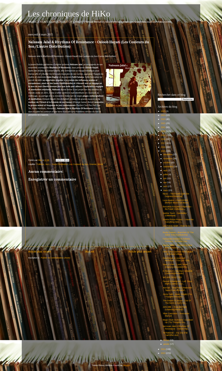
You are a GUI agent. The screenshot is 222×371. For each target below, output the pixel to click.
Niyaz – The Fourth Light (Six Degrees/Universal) (176, 195)
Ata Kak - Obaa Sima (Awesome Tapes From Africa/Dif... (177, 289)
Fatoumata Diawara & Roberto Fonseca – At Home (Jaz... (176, 240)
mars (165, 190)
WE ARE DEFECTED (172, 277)
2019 (163, 135)
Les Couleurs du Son (78, 164)
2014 (163, 349)
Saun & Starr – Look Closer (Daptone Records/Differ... (176, 265)
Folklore (40, 164)
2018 (163, 139)
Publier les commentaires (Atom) (55, 258)
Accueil (89, 251)
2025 (163, 111)
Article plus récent (39, 251)
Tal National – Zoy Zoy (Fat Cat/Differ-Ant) (175, 334)
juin (165, 178)
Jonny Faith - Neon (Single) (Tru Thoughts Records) (177, 295)
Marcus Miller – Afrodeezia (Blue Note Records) (177, 246)
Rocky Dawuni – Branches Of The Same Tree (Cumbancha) (178, 233)
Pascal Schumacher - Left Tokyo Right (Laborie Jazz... (177, 282)
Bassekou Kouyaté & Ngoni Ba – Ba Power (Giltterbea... (177, 207)
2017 (163, 143)
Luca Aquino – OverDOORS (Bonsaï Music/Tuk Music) (176, 201)
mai (165, 182)
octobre (167, 162)
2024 (163, 115)
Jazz (47, 164)
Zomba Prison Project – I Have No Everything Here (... (178, 220)
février (166, 340)
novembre (168, 158)
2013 (163, 353)
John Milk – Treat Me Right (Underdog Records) (175, 308)
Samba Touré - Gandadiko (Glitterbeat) (175, 214)
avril (165, 186)
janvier (166, 344)
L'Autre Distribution (59, 164)
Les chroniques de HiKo (68, 13)
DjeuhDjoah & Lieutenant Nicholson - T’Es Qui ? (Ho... (177, 259)
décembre (168, 154)
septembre (168, 166)
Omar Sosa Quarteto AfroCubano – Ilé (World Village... (178, 253)
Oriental (92, 164)
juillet (165, 174)
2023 (163, 119)
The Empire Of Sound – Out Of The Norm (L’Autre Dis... (177, 301)
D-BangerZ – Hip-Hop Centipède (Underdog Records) (178, 272)
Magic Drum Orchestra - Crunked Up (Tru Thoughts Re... (178, 321)
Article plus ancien (139, 251)
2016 (163, 147)
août (165, 170)
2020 (163, 131)
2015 (163, 151)
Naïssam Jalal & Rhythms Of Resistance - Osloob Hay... (176, 327)
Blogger (126, 365)
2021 (163, 127)
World (100, 164)
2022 (163, 123)
